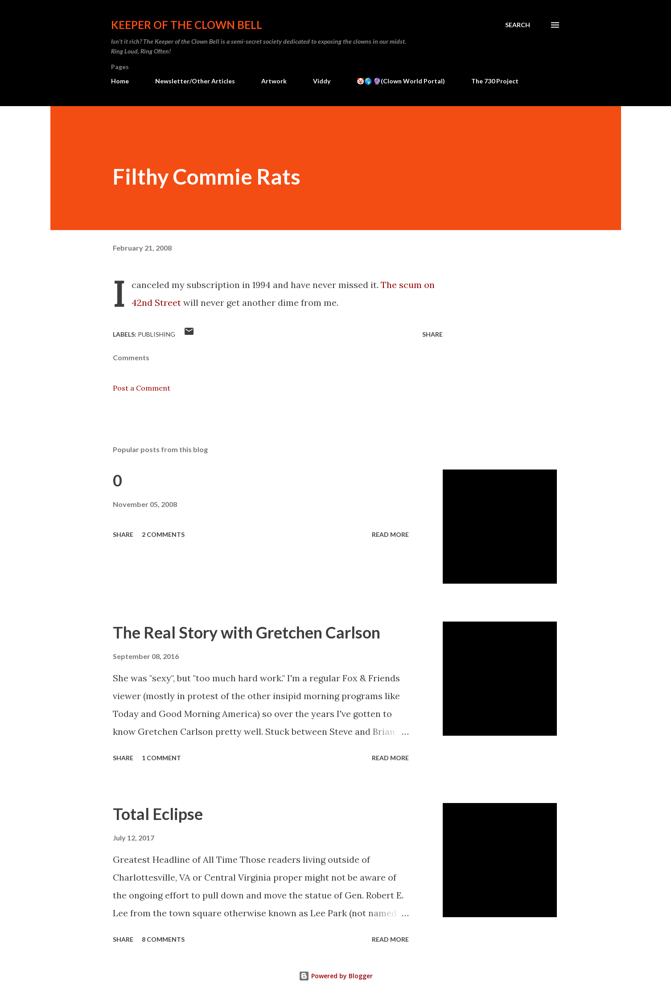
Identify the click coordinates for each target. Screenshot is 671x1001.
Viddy (321, 81)
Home (120, 81)
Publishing (156, 334)
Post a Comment (141, 387)
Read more (390, 534)
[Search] (517, 25)
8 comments (163, 939)
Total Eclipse (158, 814)
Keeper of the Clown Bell (186, 24)
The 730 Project (495, 81)
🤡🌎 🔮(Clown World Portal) (401, 81)
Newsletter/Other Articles (195, 81)
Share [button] (432, 334)
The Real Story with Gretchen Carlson (246, 632)
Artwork (274, 81)
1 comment (161, 758)
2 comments (163, 534)
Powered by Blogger (336, 976)
